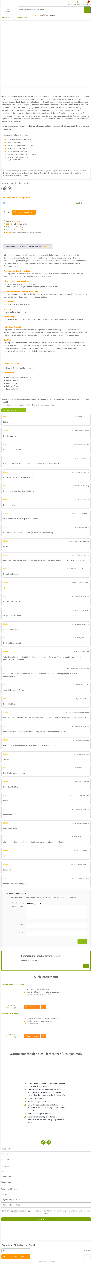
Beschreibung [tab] (10, 246)
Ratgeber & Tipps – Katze (10, 1205)
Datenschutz (6, 1177)
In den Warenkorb (25, 212)
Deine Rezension (18, 906)
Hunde (10, 18)
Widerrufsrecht (7, 1182)
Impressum (5, 1166)
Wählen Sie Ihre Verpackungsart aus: (16, 198)
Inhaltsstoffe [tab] (21, 246)
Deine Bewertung (18, 903)
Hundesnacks (22, 18)
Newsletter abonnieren (46, 1219)
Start (3, 18)
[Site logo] (15, 3)
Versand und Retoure (9, 1189)
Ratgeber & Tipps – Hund (10, 1199)
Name (21, 924)
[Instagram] (48, 1142)
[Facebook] (43, 1142)
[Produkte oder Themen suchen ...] (51, 9)
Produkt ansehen (32, 1007)
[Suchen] (87, 9)
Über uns (4, 1154)
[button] (77, 3)
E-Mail (22, 932)
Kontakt (4, 1194)
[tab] (40, 247)
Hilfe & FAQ (5, 1149)
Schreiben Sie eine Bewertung (13, 410)
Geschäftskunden (7, 1159)
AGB (3, 1171)
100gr (8, 203)
